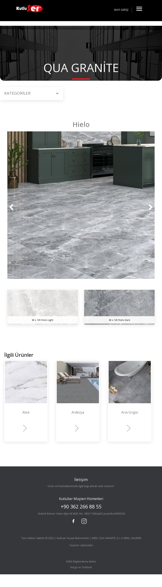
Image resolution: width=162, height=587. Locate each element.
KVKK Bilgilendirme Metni (81, 561)
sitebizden (86, 545)
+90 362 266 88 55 (81, 506)
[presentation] (11, 207)
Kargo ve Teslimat (81, 567)
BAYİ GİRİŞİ (121, 10)
